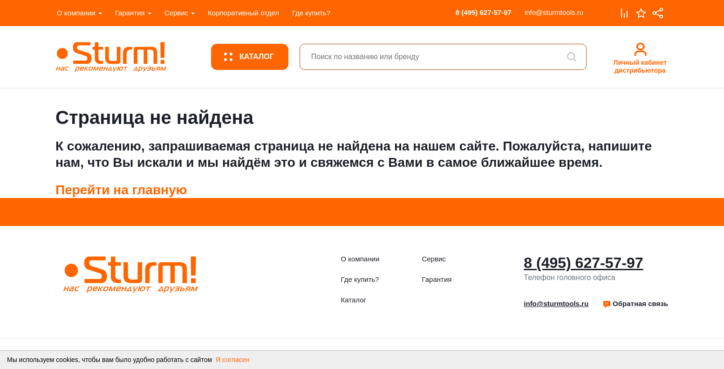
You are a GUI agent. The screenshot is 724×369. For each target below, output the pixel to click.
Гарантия (130, 13)
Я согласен (232, 359)
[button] (635, 304)
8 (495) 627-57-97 (484, 12)
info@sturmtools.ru (554, 12)
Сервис (176, 13)
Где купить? (311, 13)
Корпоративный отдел (243, 13)
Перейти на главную (121, 190)
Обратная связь (635, 304)
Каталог (354, 300)
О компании (76, 13)
